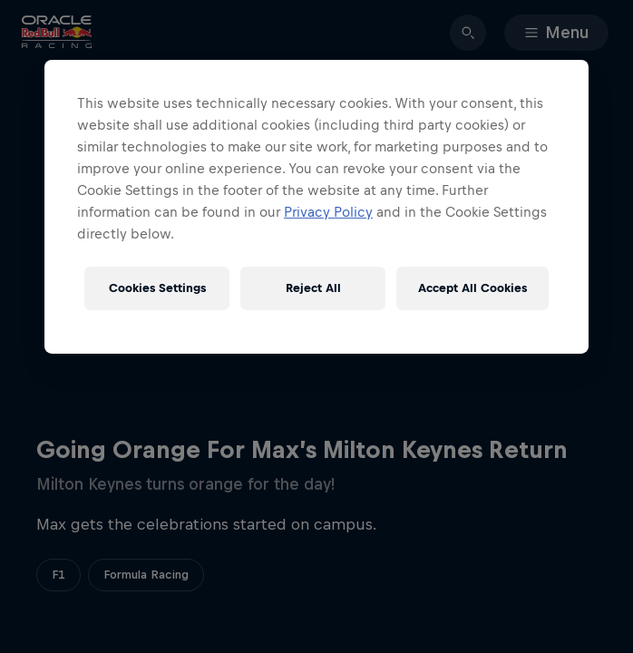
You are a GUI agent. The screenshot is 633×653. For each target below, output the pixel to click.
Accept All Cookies (472, 288)
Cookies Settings (157, 288)
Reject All (313, 288)
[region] (316, 207)
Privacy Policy (328, 211)
